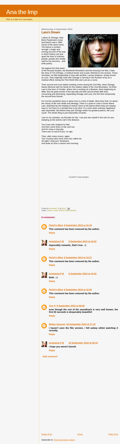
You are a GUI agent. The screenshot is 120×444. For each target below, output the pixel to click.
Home (80, 434)
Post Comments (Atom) (64, 440)
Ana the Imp (21, 12)
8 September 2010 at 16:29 (78, 289)
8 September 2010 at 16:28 (83, 273)
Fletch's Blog (56, 225)
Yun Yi (52, 306)
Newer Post (46, 434)
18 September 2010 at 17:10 (80, 324)
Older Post (113, 434)
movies (49, 210)
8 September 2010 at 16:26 (83, 241)
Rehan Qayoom (57, 324)
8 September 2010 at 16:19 (78, 225)
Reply (52, 233)
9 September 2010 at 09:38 (71, 306)
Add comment (49, 356)
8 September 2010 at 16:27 (78, 257)
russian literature (70, 210)
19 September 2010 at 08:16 (83, 343)
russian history (58, 210)
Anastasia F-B (56, 241)
